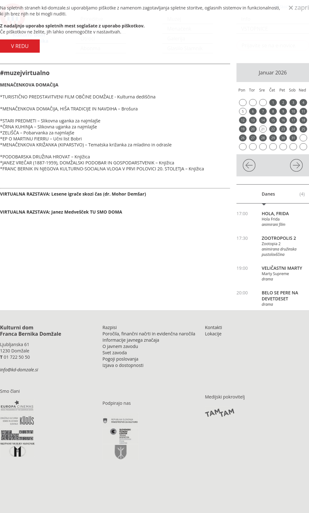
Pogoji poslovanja (120, 359)
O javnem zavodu (120, 346)
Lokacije (213, 334)
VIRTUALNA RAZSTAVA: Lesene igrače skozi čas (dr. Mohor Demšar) (73, 194)
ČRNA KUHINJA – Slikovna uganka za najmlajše (50, 127)
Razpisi (109, 327)
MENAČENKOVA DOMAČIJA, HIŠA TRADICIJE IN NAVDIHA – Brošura (70, 109)
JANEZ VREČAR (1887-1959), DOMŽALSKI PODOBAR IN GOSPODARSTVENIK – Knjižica (88, 163)
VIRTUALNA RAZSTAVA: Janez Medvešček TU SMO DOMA (61, 212)
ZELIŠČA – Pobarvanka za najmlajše (38, 133)
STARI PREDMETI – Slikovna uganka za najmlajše (52, 121)
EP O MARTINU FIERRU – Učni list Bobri (42, 139)
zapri (299, 7)
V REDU (20, 46)
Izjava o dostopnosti (122, 365)
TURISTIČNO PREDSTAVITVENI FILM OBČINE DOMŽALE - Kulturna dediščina (80, 97)
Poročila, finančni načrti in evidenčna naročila (148, 334)
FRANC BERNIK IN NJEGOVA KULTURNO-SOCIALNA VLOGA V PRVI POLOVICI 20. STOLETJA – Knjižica (103, 169)
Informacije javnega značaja (130, 340)
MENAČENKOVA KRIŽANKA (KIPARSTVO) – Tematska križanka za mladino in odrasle (87, 145)
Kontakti (213, 327)
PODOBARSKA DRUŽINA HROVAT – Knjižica (46, 157)
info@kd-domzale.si (19, 370)
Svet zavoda (114, 353)
